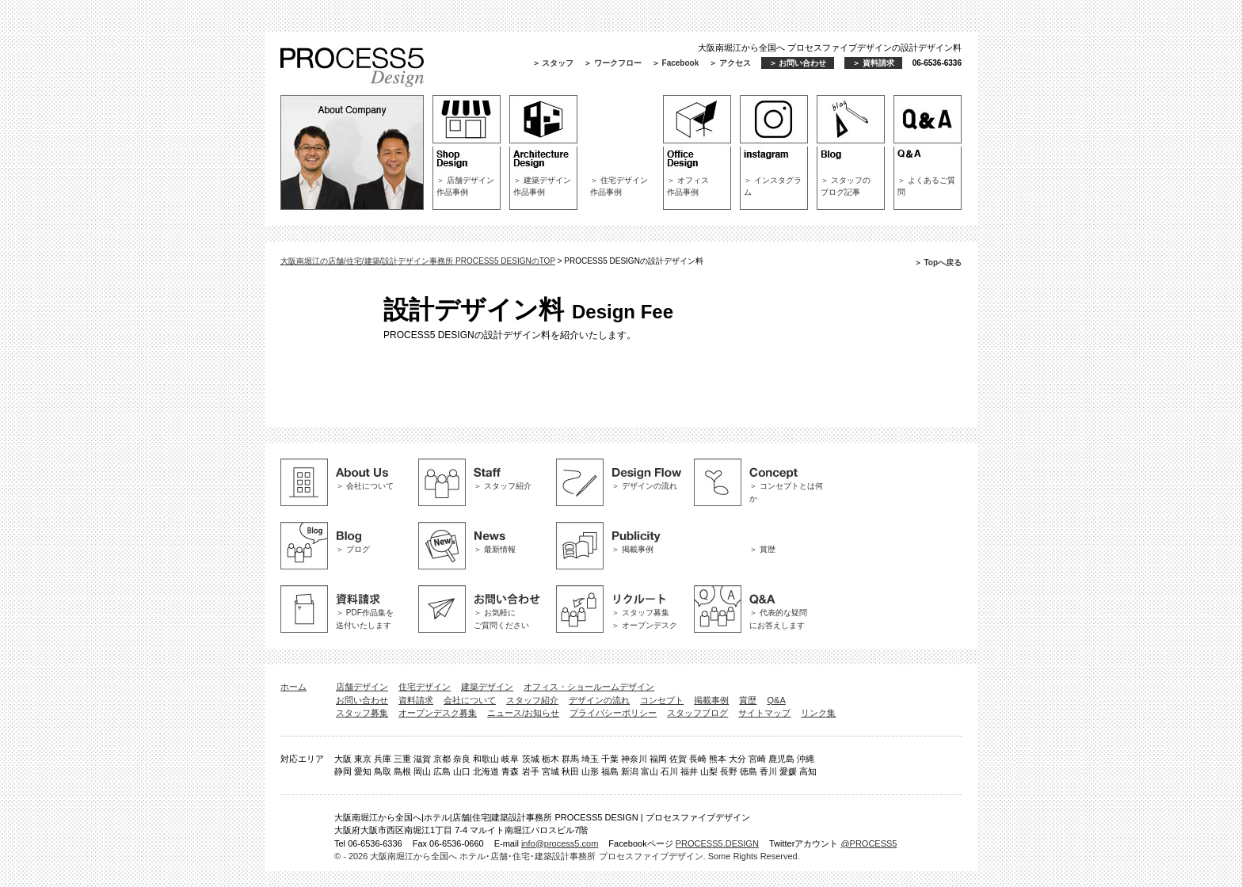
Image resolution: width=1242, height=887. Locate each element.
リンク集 (818, 713)
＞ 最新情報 (495, 549)
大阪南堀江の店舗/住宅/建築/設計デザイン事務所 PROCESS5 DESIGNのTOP (417, 261)
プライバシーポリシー (613, 713)
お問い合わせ (362, 700)
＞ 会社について (365, 486)
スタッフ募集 (362, 713)
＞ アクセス (730, 63)
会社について (470, 700)
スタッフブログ (697, 713)
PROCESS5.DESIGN (717, 843)
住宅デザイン (424, 686)
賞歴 (747, 700)
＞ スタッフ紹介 (502, 486)
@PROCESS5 (868, 843)
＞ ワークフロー (613, 63)
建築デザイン (487, 686)
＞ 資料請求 (873, 63)
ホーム (293, 686)
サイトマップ (764, 713)
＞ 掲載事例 (632, 549)
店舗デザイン (362, 686)
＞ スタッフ (553, 63)
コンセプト (662, 700)
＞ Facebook (675, 63)
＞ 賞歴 (762, 549)
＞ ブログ (353, 549)
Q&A (777, 700)
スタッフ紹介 (532, 700)
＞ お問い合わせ (798, 63)
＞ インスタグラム (773, 186)
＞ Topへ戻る (938, 262)
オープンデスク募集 (437, 713)
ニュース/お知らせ (523, 713)
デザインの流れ (599, 700)
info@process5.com (559, 843)
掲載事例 (711, 700)
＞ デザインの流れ (644, 486)
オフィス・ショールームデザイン (589, 686)
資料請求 (415, 700)
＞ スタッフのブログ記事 (846, 186)
